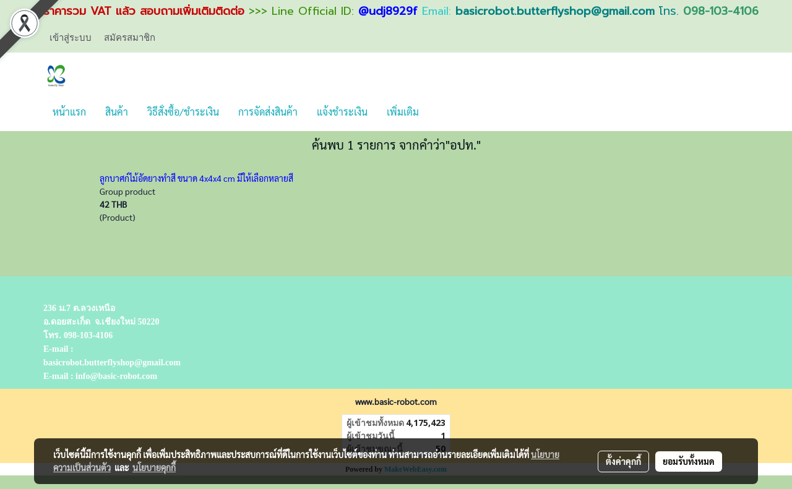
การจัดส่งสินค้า (268, 111)
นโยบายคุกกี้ (154, 467)
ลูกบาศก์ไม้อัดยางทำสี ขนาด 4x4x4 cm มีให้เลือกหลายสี (196, 178)
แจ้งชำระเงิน (342, 111)
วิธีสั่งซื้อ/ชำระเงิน (183, 111)
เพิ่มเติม (403, 111)
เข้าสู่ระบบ (71, 37)
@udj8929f (388, 11)
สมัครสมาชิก (129, 37)
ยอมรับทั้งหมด (689, 461)
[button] (439, 112)
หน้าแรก (69, 111)
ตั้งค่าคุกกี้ (623, 461)
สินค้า (116, 111)
